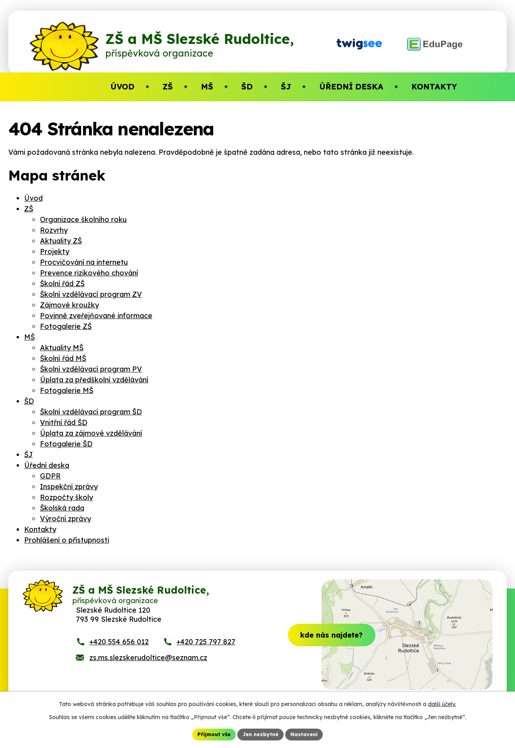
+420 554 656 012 (119, 648)
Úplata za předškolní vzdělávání (94, 379)
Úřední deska (46, 465)
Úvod (33, 198)
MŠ (29, 337)
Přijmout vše (210, 733)
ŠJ (28, 454)
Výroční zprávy (65, 518)
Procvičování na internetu (84, 262)
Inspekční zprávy (69, 486)
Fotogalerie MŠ (66, 390)
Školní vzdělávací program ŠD (91, 411)
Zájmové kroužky (69, 304)
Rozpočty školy (66, 497)
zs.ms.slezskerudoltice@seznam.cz (148, 664)
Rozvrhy (54, 230)
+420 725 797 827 (205, 648)
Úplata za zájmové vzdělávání (91, 433)
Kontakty (40, 529)
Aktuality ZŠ (61, 240)
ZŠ (28, 208)
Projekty (54, 251)
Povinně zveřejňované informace (96, 315)
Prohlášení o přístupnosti (66, 540)
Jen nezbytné (260, 733)
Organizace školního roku (83, 219)
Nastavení (308, 733)
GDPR (50, 475)
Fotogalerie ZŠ (66, 326)
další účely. (442, 702)
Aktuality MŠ (61, 347)
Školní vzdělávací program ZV (91, 294)
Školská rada (62, 508)
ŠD (29, 401)
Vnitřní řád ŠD (63, 422)
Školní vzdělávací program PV (91, 369)
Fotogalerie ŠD (66, 443)
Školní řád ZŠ (62, 283)
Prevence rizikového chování (89, 272)
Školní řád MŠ (63, 358)
